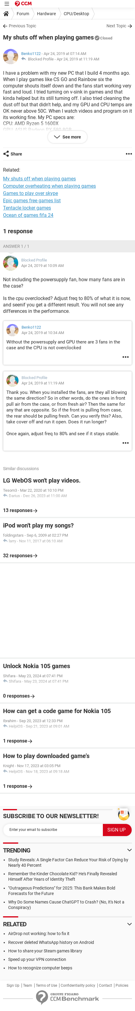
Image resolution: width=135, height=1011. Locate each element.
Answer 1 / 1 (16, 246)
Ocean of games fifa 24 (28, 215)
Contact (105, 985)
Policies (122, 985)
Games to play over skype (30, 193)
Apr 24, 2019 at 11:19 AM (78, 59)
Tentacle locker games (27, 208)
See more (71, 137)
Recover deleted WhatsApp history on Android (51, 942)
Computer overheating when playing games (49, 186)
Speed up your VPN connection (37, 959)
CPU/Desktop (76, 13)
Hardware (46, 13)
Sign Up (13, 985)
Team (27, 985)
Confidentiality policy (78, 985)
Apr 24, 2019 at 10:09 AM (42, 265)
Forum (23, 13)
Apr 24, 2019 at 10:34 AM (43, 332)
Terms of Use (46, 985)
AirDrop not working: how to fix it (38, 933)
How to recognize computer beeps (40, 967)
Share (16, 154)
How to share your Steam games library (45, 950)
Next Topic (116, 25)
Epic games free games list (32, 200)
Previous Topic (22, 25)
